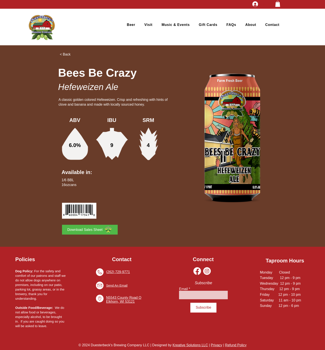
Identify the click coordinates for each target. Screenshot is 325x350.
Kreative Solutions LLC (190, 345)
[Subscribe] (203, 308)
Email (183, 289)
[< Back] (74, 54)
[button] (277, 4)
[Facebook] (197, 271)
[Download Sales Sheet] (90, 230)
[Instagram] (207, 271)
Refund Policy (236, 345)
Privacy (216, 345)
